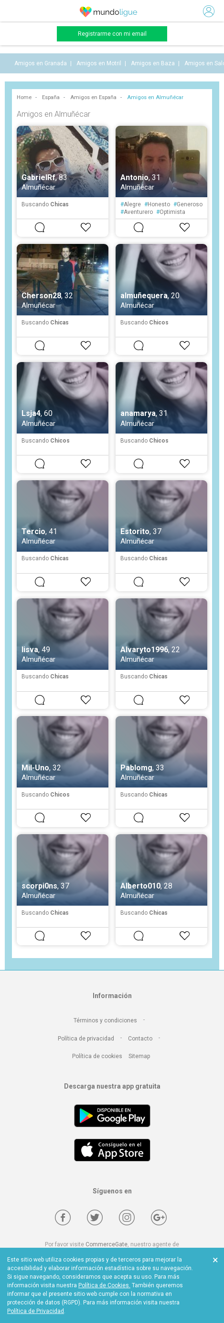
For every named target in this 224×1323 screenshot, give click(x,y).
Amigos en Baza (153, 63)
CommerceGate (106, 1244)
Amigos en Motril (98, 63)
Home (24, 97)
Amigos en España (93, 97)
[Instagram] (127, 1217)
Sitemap (139, 1056)
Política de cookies (97, 1056)
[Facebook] (63, 1217)
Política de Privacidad (35, 1311)
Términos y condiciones (105, 1020)
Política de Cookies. (104, 1285)
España (51, 97)
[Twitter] (95, 1217)
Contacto (140, 1038)
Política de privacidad (86, 1038)
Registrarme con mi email (112, 33)
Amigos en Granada (40, 63)
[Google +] (159, 1217)
